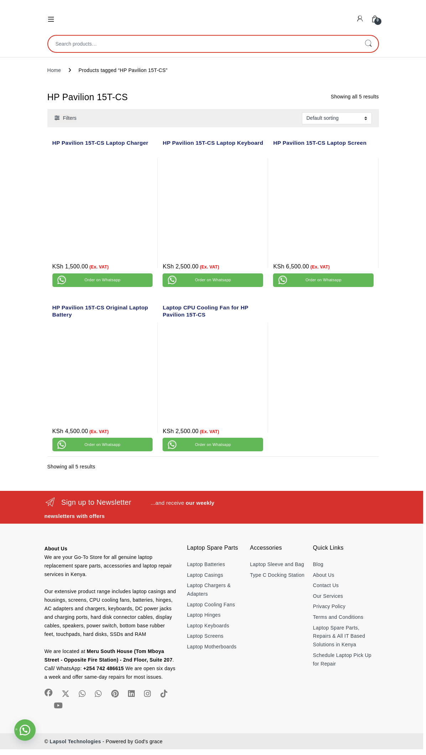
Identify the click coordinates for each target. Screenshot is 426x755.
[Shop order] (337, 118)
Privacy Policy (329, 606)
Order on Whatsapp (102, 280)
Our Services (328, 596)
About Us (323, 575)
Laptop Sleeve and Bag (277, 564)
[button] (25, 730)
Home (54, 70)
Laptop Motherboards (212, 646)
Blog (318, 564)
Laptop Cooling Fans (211, 604)
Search (368, 44)
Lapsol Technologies (75, 741)
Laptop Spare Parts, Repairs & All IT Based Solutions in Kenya (339, 636)
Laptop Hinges (204, 615)
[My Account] (360, 19)
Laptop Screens (205, 636)
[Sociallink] (48, 693)
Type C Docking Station (277, 575)
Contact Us (326, 585)
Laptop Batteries (206, 564)
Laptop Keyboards (208, 625)
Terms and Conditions (338, 617)
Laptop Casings (205, 575)
